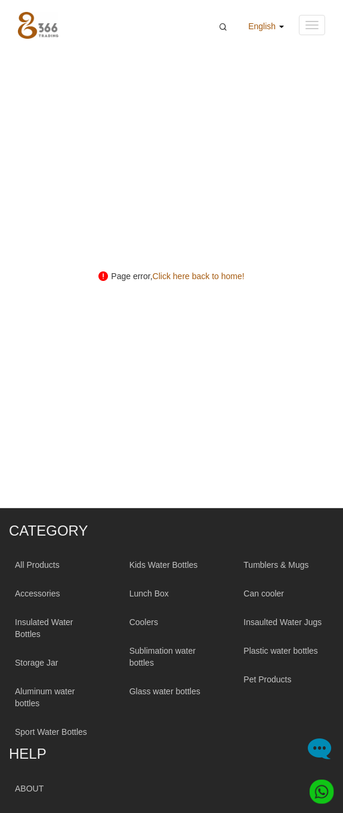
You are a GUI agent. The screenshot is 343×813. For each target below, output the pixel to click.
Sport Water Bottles (51, 732)
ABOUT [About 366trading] (29, 788)
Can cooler (263, 593)
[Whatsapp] (318, 788)
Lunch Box (149, 593)
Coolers (143, 622)
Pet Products (267, 679)
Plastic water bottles (280, 651)
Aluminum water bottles (45, 697)
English (266, 26)
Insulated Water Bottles (44, 628)
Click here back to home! (199, 276)
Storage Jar (36, 662)
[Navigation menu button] (312, 25)
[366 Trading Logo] (38, 25)
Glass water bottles (164, 691)
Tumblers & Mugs (275, 565)
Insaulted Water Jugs (282, 622)
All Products (37, 565)
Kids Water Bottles (163, 565)
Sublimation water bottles (162, 656)
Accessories (37, 593)
